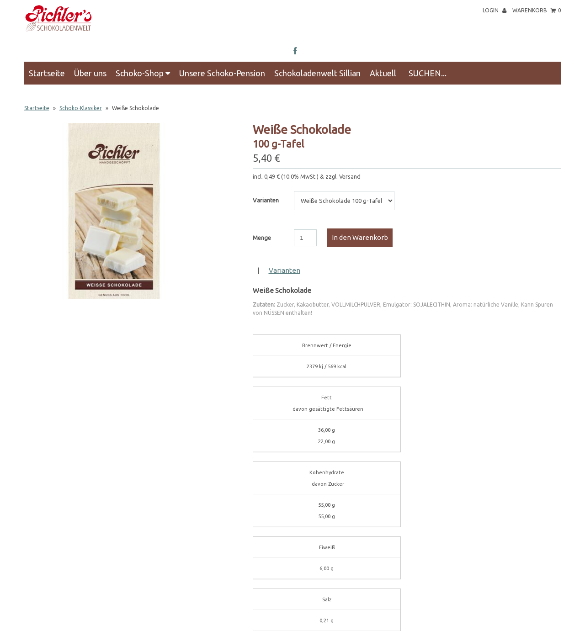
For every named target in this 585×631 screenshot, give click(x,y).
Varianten (266, 200)
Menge (262, 237)
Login (494, 10)
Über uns (90, 73)
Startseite (47, 73)
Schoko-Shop (143, 73)
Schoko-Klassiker (80, 108)
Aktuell (383, 73)
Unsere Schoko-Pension (222, 73)
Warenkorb (536, 10)
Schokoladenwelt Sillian (317, 73)
